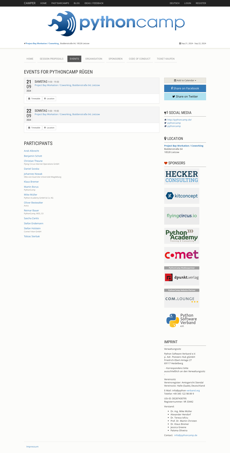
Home (43, 3)
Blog (77, 3)
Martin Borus (31, 186)
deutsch (175, 3)
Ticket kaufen (166, 58)
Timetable (34, 98)
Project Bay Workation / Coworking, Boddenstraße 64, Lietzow (67, 85)
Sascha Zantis (31, 218)
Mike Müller (30, 194)
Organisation (93, 58)
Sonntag (47, 111)
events (74, 58)
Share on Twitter (185, 96)
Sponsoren (116, 58)
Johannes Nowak (33, 173)
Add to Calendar (185, 80)
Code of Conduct (139, 58)
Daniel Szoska (31, 168)
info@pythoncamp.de (185, 435)
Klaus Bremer (31, 181)
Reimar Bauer (31, 210)
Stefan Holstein (32, 228)
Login (187, 3)
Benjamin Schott (33, 155)
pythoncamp (174, 122)
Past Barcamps (60, 3)
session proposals (51, 58)
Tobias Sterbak (32, 236)
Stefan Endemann (33, 223)
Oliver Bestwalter (33, 202)
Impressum (32, 446)
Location (49, 98)
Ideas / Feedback (93, 3)
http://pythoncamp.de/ (179, 119)
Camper (29, 3)
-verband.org (193, 390)
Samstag (47, 81)
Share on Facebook (185, 88)
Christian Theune (33, 160)
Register (201, 3)
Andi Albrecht (31, 150)
